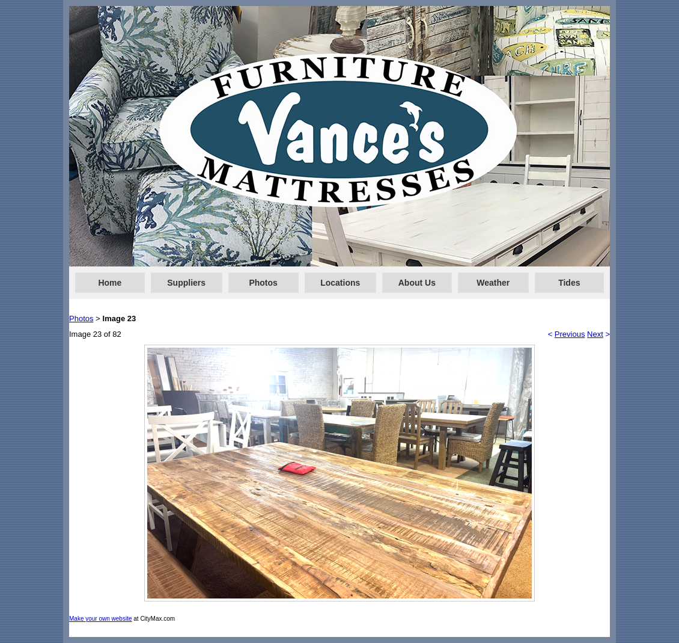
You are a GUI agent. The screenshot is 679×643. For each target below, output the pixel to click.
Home (109, 283)
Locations (340, 283)
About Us (417, 283)
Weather (493, 283)
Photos (263, 283)
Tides (569, 283)
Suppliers (186, 283)
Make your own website (100, 618)
